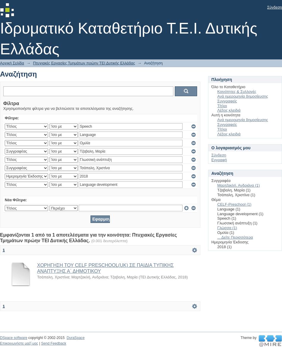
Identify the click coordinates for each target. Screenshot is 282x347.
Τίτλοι (222, 106)
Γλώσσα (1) (227, 228)
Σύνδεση (274, 7)
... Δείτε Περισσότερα (235, 237)
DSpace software (13, 338)
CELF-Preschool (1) (234, 204)
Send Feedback (53, 343)
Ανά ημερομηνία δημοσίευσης (242, 96)
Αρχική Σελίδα (12, 63)
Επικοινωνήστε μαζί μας (19, 343)
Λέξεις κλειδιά (228, 110)
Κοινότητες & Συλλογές (236, 91)
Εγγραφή (219, 160)
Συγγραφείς (227, 101)
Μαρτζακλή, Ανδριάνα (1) (238, 185)
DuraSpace (75, 338)
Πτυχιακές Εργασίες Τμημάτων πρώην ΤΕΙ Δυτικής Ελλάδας (84, 63)
